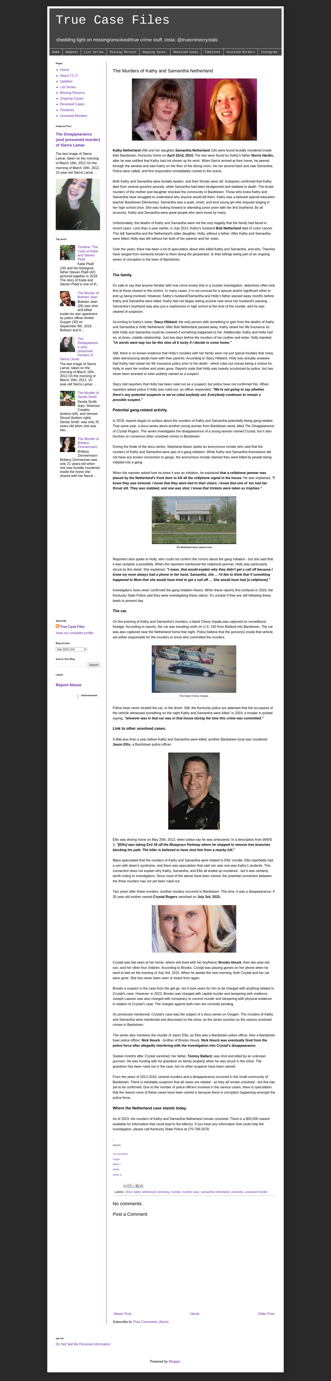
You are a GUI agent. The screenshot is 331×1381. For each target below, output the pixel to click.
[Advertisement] (78, 550)
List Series (93, 52)
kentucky (164, 1192)
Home (56, 52)
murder (176, 1192)
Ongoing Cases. (154, 52)
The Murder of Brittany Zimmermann (88, 443)
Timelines (212, 52)
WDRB (116, 1169)
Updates (72, 52)
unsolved (237, 1192)
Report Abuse (68, 685)
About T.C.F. (69, 75)
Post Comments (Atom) (150, 1322)
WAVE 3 (117, 1164)
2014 (128, 1192)
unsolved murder (256, 1192)
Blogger (174, 1361)
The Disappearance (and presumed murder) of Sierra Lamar (78, 139)
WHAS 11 (117, 1175)
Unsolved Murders (241, 52)
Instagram (269, 52)
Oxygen (116, 1159)
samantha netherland (215, 1192)
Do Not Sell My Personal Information (83, 1344)
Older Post (266, 1314)
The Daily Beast (120, 1154)
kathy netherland (144, 1192)
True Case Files (113, 20)
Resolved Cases (186, 52)
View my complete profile (74, 633)
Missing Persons (123, 52)
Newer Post (122, 1314)
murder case (190, 1192)
